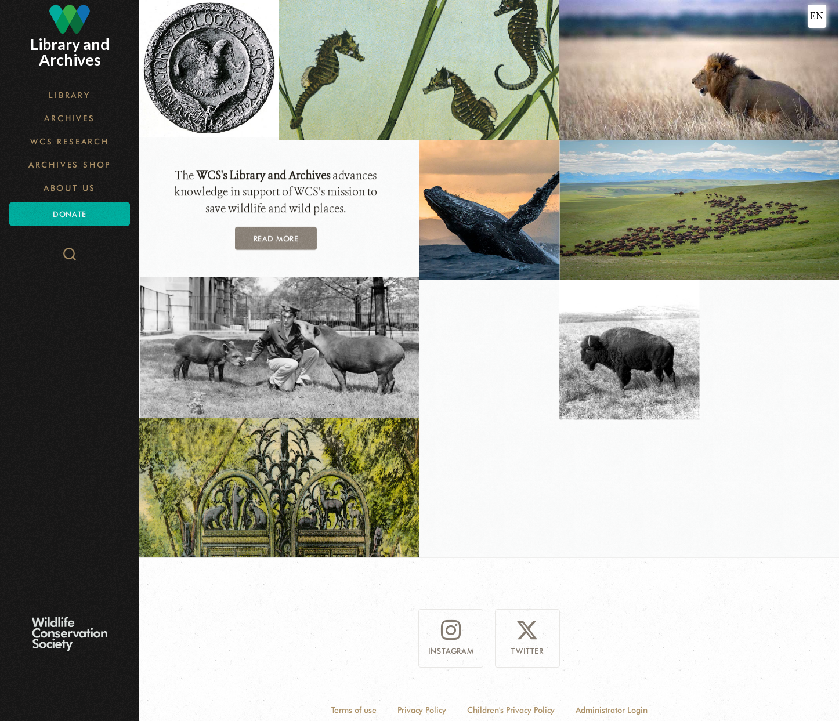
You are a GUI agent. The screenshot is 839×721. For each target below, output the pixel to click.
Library (70, 95)
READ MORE (276, 237)
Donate (69, 214)
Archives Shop (69, 164)
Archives (69, 118)
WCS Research (69, 141)
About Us (70, 188)
